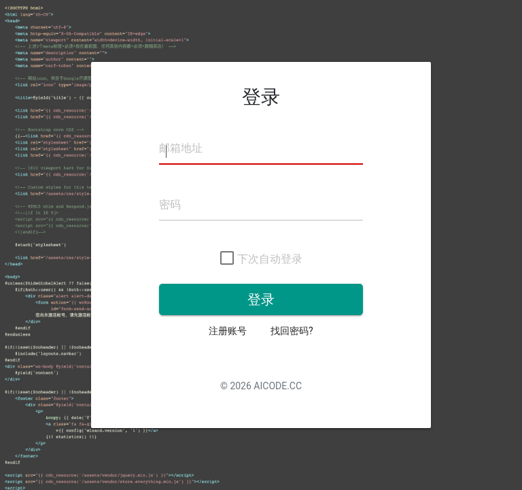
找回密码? (292, 330)
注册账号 (228, 330)
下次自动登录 (261, 259)
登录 (261, 299)
